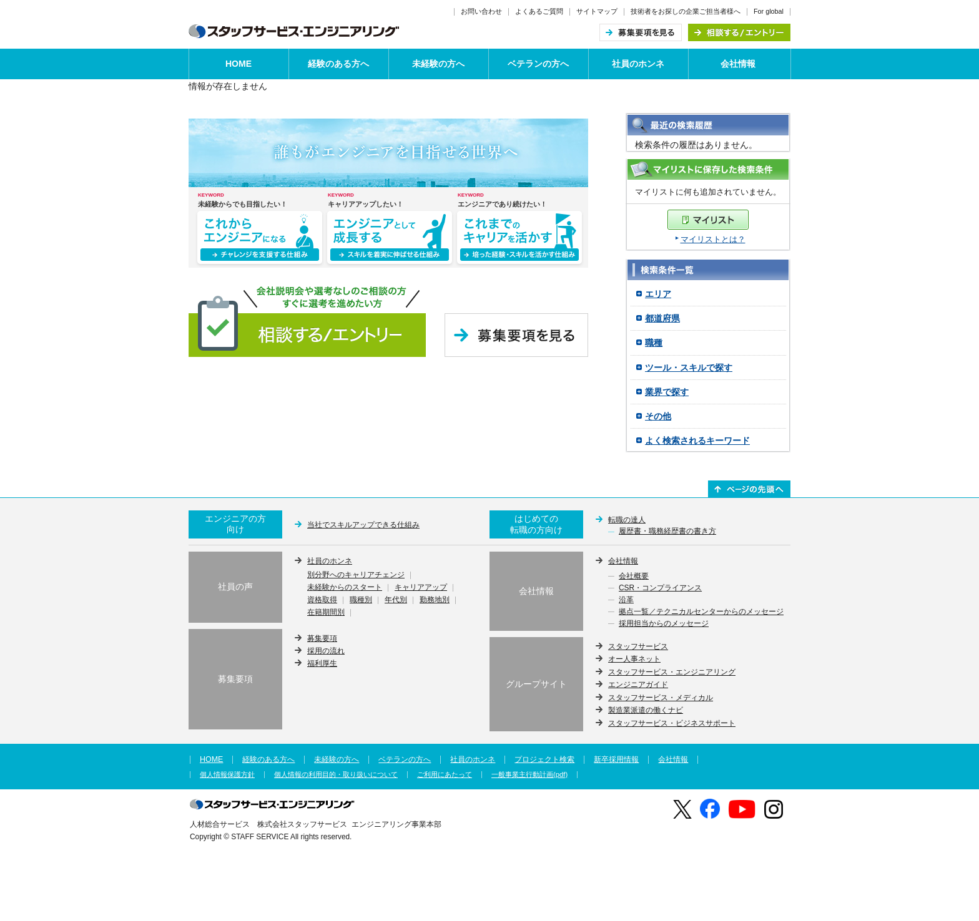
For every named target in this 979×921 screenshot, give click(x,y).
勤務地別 (435, 600)
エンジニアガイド (638, 684)
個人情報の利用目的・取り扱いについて (336, 774)
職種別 (361, 600)
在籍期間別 (326, 612)
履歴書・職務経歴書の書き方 (667, 531)
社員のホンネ (638, 64)
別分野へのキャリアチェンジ (356, 575)
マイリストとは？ (713, 239)
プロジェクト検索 (544, 759)
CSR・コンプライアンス (660, 588)
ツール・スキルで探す (688, 368)
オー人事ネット (634, 659)
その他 (658, 416)
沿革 (626, 600)
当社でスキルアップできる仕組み (363, 524)
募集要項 (322, 638)
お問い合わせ (481, 11)
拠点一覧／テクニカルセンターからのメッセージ (701, 612)
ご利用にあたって (444, 774)
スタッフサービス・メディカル (660, 697)
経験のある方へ (338, 64)
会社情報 (738, 64)
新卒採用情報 (616, 759)
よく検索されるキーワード (697, 441)
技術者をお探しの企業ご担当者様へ (685, 11)
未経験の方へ (438, 64)
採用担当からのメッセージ (664, 624)
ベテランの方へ (538, 64)
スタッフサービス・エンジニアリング (671, 672)
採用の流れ (326, 650)
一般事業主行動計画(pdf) (529, 774)
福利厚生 (322, 663)
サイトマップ (596, 11)
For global (769, 11)
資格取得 (322, 600)
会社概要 (634, 576)
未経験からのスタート (344, 588)
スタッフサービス (638, 646)
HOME (238, 64)
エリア (658, 294)
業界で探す (667, 392)
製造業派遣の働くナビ (645, 710)
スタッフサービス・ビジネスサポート (671, 723)
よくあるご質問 (539, 11)
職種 (653, 343)
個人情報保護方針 (227, 774)
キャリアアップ (421, 588)
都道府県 (662, 318)
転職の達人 (627, 519)
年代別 (396, 600)
